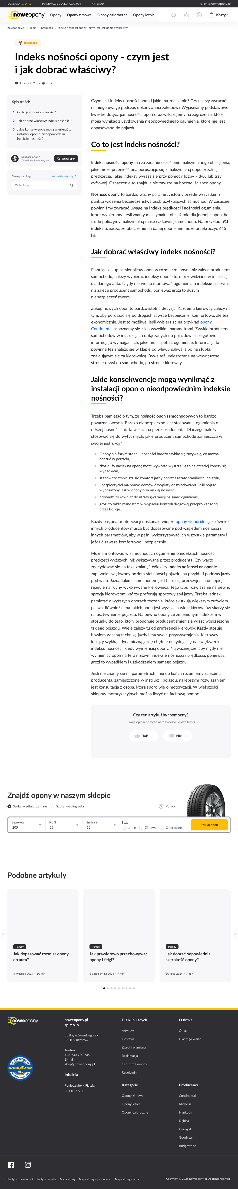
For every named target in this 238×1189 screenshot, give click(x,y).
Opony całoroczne (135, 1112)
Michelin (185, 1104)
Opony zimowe (132, 1096)
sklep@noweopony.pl (215, 4)
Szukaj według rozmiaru (30, 806)
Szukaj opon (66, 158)
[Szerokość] (26, 824)
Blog (33, 27)
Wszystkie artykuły (64, 176)
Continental (187, 1096)
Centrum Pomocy (134, 1064)
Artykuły (128, 1030)
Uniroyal (185, 1129)
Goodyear (186, 1137)
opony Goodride (190, 521)
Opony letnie (131, 1104)
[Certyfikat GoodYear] (20, 1068)
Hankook (185, 1112)
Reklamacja (130, 1056)
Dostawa (128, 1039)
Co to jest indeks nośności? (34, 112)
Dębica (184, 1121)
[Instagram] (28, 1165)
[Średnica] (101, 824)
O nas (183, 1030)
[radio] (9, 806)
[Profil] (64, 824)
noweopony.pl (16, 27)
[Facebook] (11, 1165)
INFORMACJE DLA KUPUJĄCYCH (61, 3)
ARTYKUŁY (98, 3)
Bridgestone (187, 1146)
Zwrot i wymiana (134, 1047)
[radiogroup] (45, 806)
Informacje (46, 27)
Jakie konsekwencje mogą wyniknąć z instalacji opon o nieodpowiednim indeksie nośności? (42, 134)
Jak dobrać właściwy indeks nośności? (42, 120)
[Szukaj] (71, 185)
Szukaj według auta (70, 806)
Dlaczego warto (190, 1039)
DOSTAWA (13, 3)
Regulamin (129, 1072)
